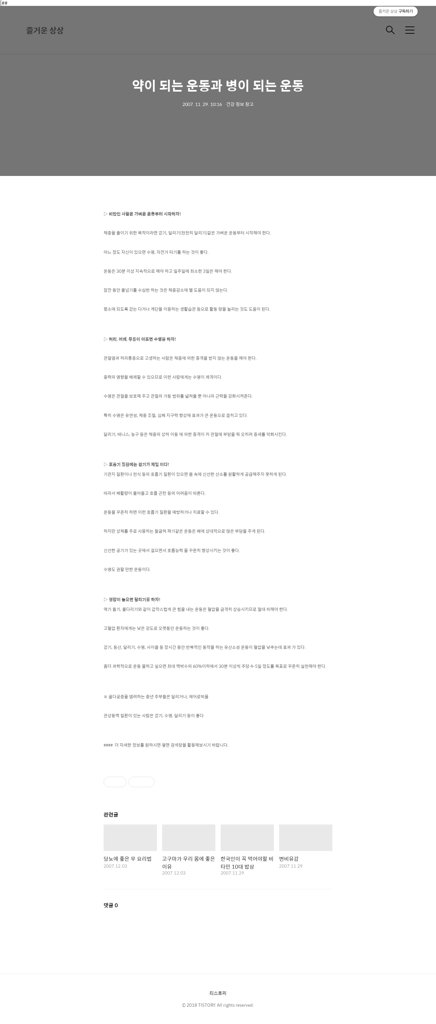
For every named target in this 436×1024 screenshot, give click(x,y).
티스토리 (218, 993)
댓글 (111, 905)
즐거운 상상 (45, 30)
